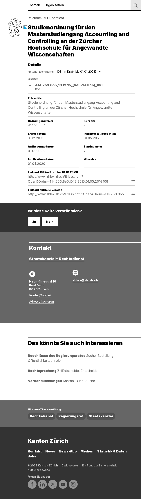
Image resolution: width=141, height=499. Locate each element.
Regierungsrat (71, 416)
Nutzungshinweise (39, 469)
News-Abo (68, 451)
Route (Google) (40, 295)
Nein (49, 221)
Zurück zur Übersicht (48, 18)
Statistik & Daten (112, 451)
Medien (86, 451)
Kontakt (35, 451)
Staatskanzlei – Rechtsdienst (56, 259)
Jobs (32, 456)
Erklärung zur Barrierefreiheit (99, 465)
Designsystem (70, 465)
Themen (34, 5)
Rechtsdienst (41, 416)
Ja (34, 221)
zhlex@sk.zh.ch (85, 280)
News (50, 451)
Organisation (54, 5)
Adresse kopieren (41, 301)
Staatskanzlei (101, 416)
